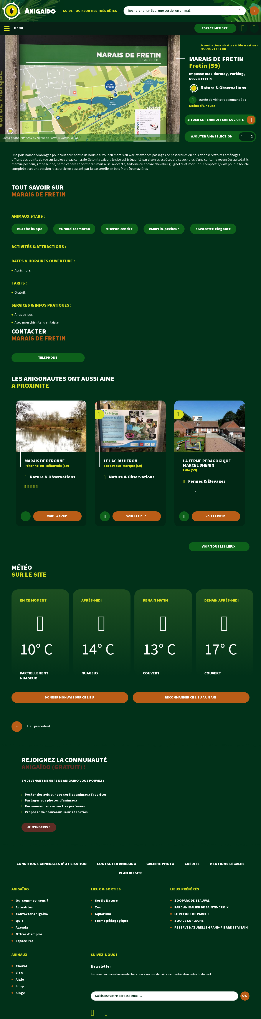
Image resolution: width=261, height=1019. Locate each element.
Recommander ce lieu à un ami (190, 697)
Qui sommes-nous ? (32, 900)
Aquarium (103, 914)
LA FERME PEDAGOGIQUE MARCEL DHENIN (207, 463)
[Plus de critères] (254, 10)
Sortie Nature (106, 900)
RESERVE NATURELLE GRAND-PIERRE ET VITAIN (211, 927)
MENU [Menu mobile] (13, 28)
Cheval (21, 966)
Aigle (20, 979)
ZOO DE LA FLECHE (189, 921)
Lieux (217, 45)
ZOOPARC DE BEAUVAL (192, 900)
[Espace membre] (215, 28)
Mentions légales (227, 863)
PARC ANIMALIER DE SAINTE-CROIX (201, 907)
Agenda (22, 927)
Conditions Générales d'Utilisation (52, 863)
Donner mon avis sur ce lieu (69, 697)
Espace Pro (24, 941)
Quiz (19, 921)
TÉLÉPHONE (47, 357)
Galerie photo (160, 863)
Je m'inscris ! (38, 827)
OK (244, 996)
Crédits (192, 863)
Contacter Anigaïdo (116, 863)
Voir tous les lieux (218, 546)
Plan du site (130, 873)
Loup (20, 986)
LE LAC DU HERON (120, 461)
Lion (19, 973)
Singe (20, 993)
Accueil (205, 45)
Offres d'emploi (29, 934)
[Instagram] (254, 28)
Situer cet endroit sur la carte (221, 120)
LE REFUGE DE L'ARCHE (192, 914)
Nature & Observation (240, 45)
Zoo (98, 907)
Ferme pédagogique (111, 921)
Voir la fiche (57, 516)
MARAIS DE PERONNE (45, 461)
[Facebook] (243, 28)
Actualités (24, 907)
